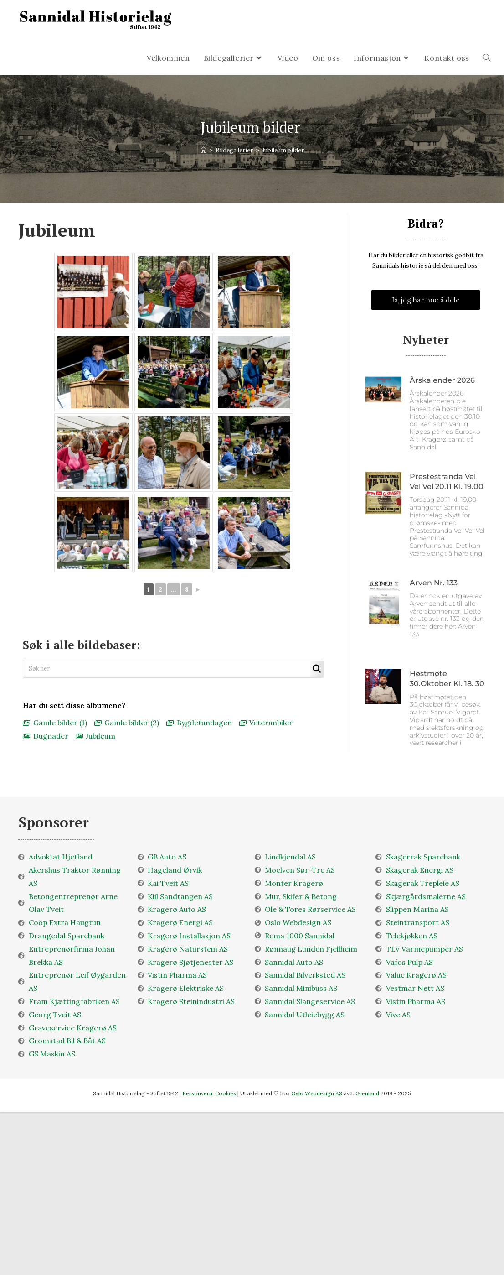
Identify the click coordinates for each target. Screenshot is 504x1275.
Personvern (197, 1093)
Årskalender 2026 (442, 380)
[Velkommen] (203, 150)
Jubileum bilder (283, 150)
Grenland (368, 1093)
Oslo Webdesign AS (317, 1093)
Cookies (225, 1093)
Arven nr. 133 (434, 582)
